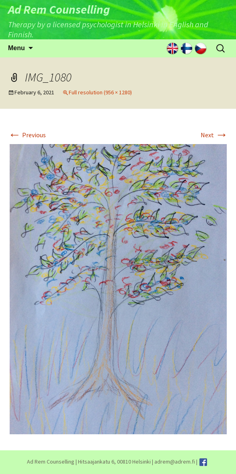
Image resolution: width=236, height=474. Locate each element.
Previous (27, 135)
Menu (16, 48)
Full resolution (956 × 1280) (100, 92)
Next (214, 135)
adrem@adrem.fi (174, 461)
